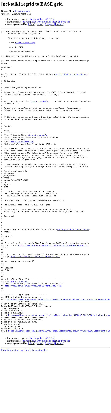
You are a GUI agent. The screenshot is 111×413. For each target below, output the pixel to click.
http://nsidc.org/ (25, 45)
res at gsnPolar (40, 115)
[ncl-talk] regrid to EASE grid (40, 19)
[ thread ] (40, 24)
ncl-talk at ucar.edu (22, 164)
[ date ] (31, 24)
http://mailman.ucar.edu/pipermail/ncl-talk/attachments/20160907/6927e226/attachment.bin (59, 391)
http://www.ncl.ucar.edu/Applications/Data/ (35, 302)
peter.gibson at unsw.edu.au (71, 83)
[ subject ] (50, 24)
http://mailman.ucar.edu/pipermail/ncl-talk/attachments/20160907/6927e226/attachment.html (58, 353)
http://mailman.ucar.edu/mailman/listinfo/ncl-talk (33, 337)
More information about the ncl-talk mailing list (24, 410)
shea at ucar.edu (22, 11)
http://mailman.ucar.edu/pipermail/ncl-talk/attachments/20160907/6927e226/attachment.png (59, 372)
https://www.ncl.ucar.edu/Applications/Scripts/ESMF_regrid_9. (53, 288)
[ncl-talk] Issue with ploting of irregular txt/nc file (46, 21)
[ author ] (59, 24)
